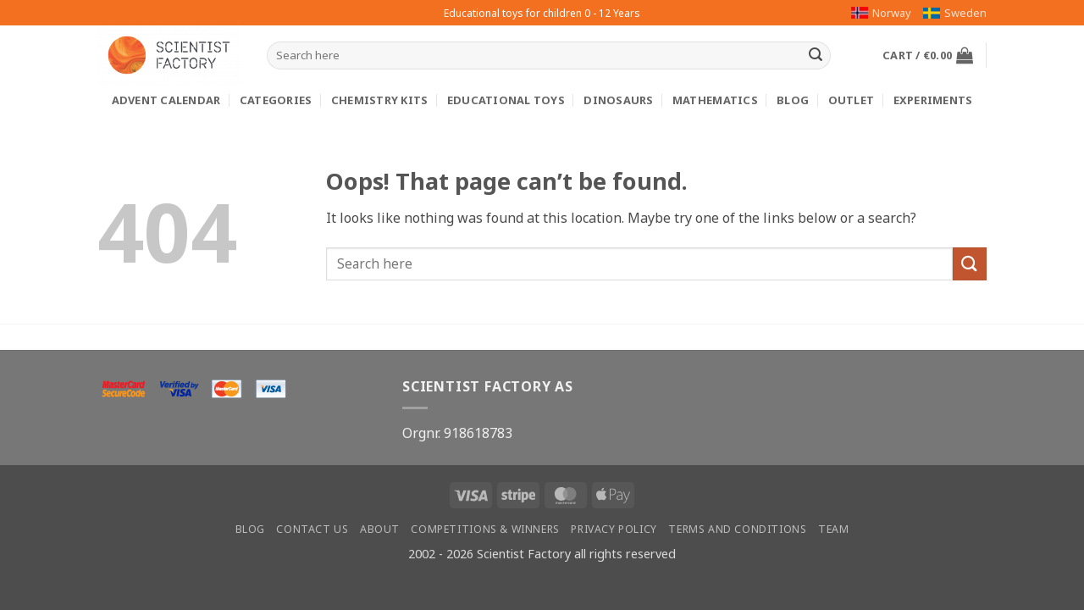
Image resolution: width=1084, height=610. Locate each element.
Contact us (312, 529)
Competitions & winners (485, 529)
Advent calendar (166, 100)
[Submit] (815, 56)
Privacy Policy (614, 529)
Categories (276, 100)
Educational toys (506, 100)
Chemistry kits (380, 100)
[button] (927, 55)
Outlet (851, 100)
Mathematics (715, 100)
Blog (793, 100)
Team (833, 529)
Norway (881, 12)
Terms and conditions (737, 529)
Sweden (955, 12)
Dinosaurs (618, 100)
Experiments (933, 100)
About (380, 529)
